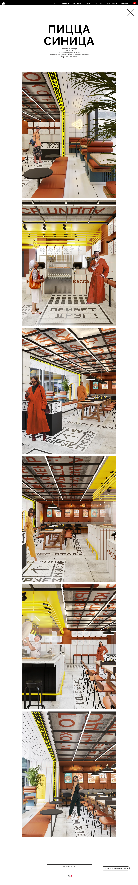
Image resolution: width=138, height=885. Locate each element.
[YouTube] (134, 3)
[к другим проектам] (69, 866)
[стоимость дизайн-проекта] (116, 868)
